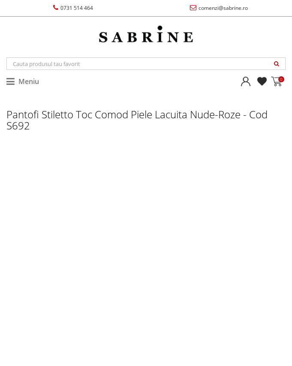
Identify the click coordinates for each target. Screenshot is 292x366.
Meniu (22, 81)
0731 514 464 (73, 8)
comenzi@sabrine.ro (219, 8)
